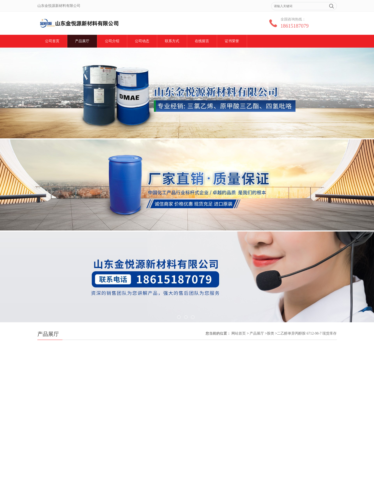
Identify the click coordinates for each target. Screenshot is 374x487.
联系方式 (172, 41)
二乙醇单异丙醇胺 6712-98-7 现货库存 (307, 333)
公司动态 (142, 41)
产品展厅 (82, 41)
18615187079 (295, 26)
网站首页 (238, 333)
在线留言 (202, 41)
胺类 (270, 333)
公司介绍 (112, 41)
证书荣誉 (232, 41)
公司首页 (52, 41)
